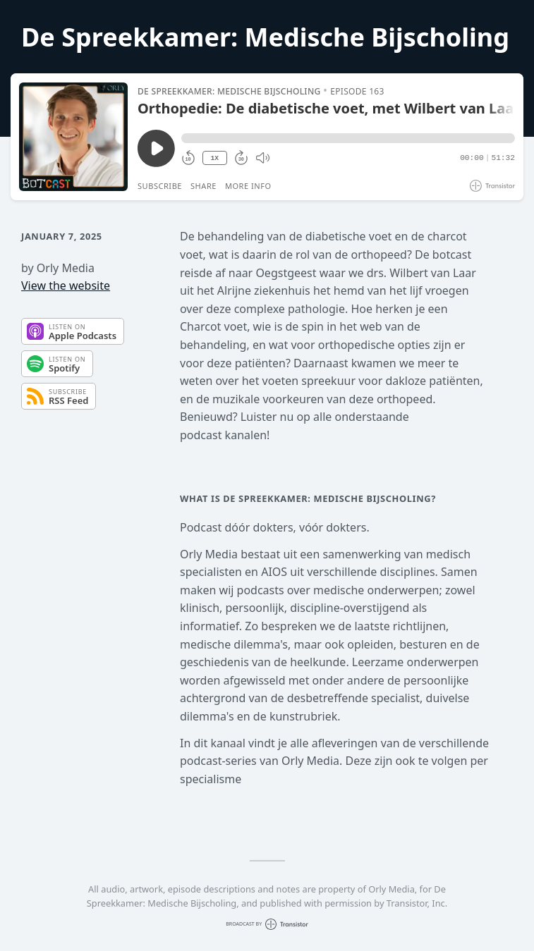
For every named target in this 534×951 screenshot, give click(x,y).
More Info (248, 185)
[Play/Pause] (73, 137)
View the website (65, 285)
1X (214, 158)
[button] (348, 138)
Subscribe (160, 185)
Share (203, 185)
